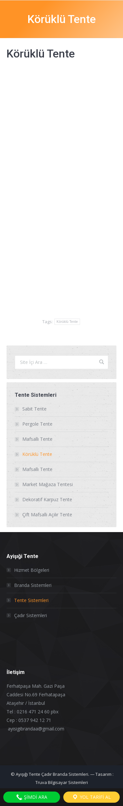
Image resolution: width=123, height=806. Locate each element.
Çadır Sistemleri (30, 615)
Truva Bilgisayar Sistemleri (61, 782)
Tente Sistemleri (31, 600)
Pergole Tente (37, 424)
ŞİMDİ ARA (31, 797)
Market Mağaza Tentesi (47, 484)
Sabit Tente (34, 409)
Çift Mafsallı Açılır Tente (47, 514)
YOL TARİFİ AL (91, 797)
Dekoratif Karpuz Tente (47, 499)
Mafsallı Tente (37, 439)
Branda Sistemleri (32, 585)
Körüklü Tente (67, 322)
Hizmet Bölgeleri (31, 570)
